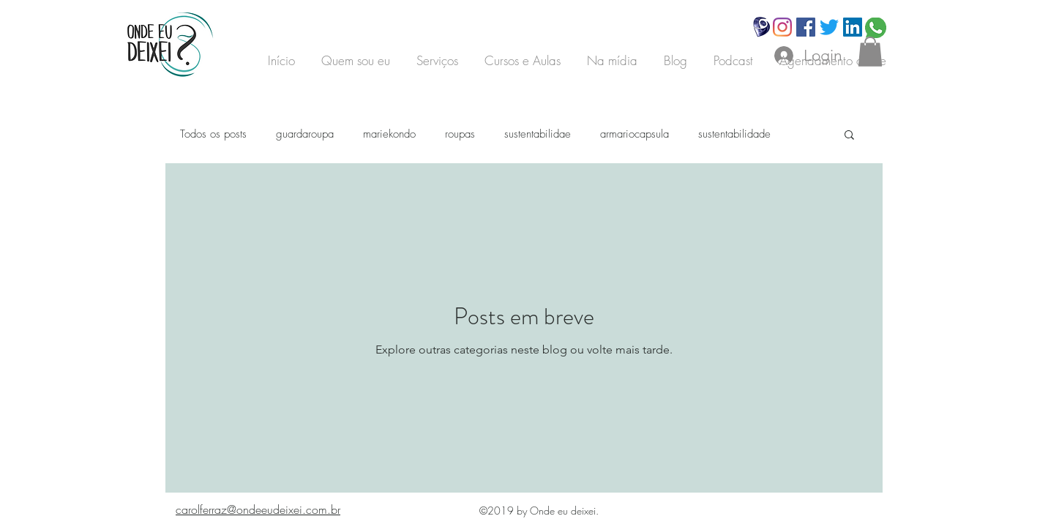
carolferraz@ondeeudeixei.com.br (258, 509)
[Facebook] (805, 27)
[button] (870, 52)
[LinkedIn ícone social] (852, 27)
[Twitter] (829, 27)
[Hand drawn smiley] (762, 27)
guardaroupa (305, 134)
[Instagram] (782, 27)
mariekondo (389, 134)
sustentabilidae (537, 134)
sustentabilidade (734, 134)
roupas (460, 134)
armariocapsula (634, 134)
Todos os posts (213, 134)
